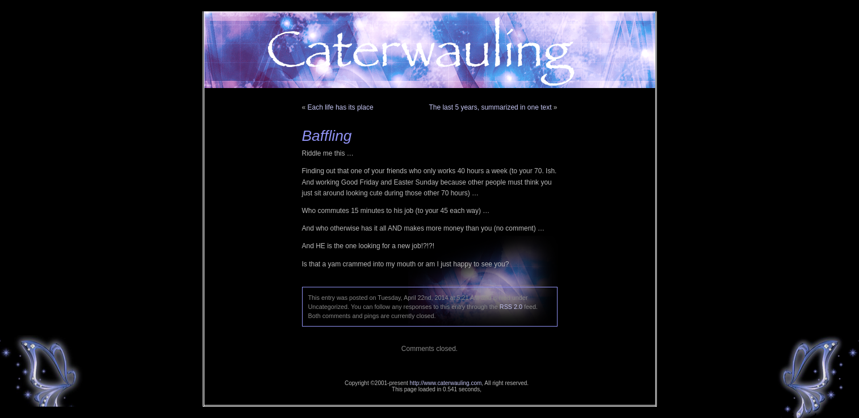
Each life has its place (341, 107)
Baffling (327, 135)
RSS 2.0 (511, 306)
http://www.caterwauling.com (446, 383)
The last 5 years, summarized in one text (490, 107)
